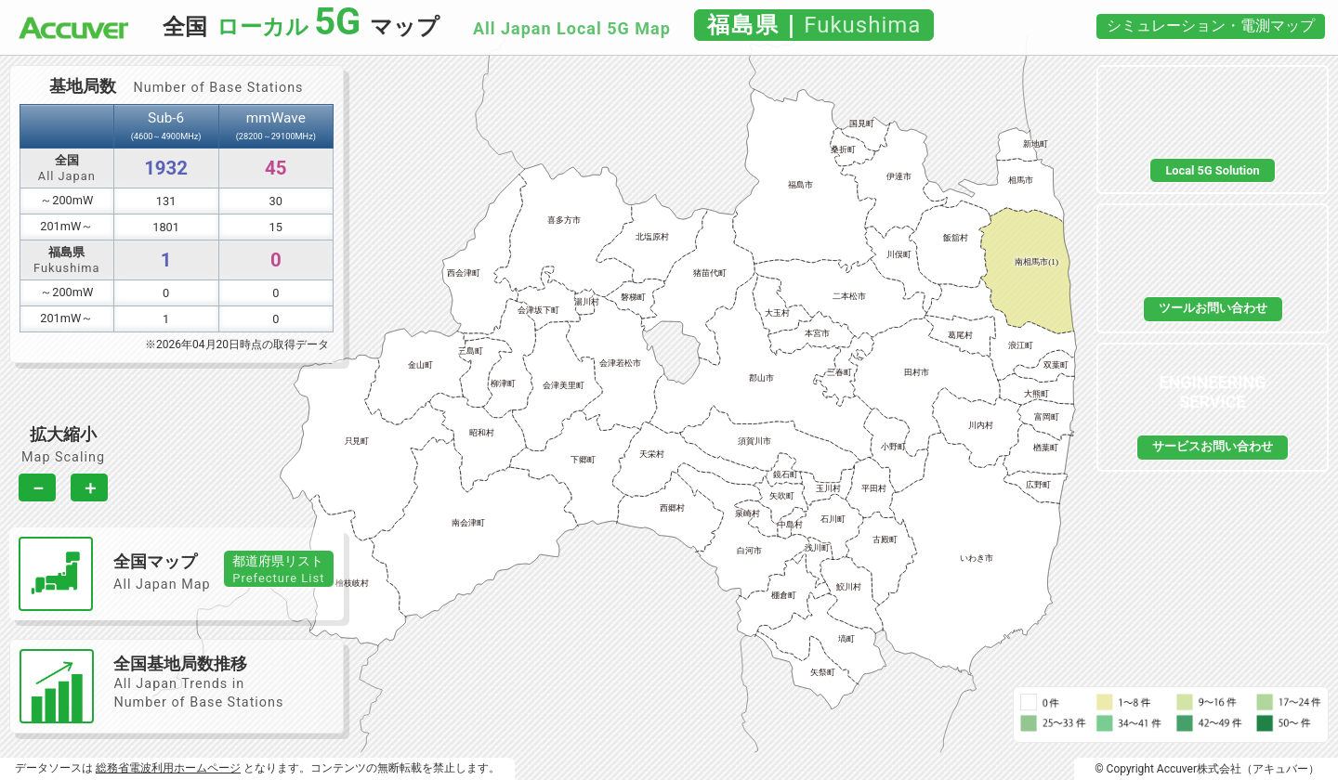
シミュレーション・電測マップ (1211, 25)
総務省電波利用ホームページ (168, 767)
